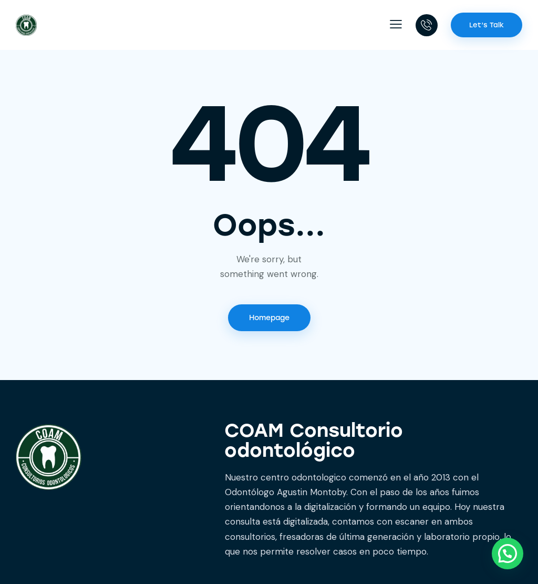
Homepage (269, 317)
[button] (396, 24)
